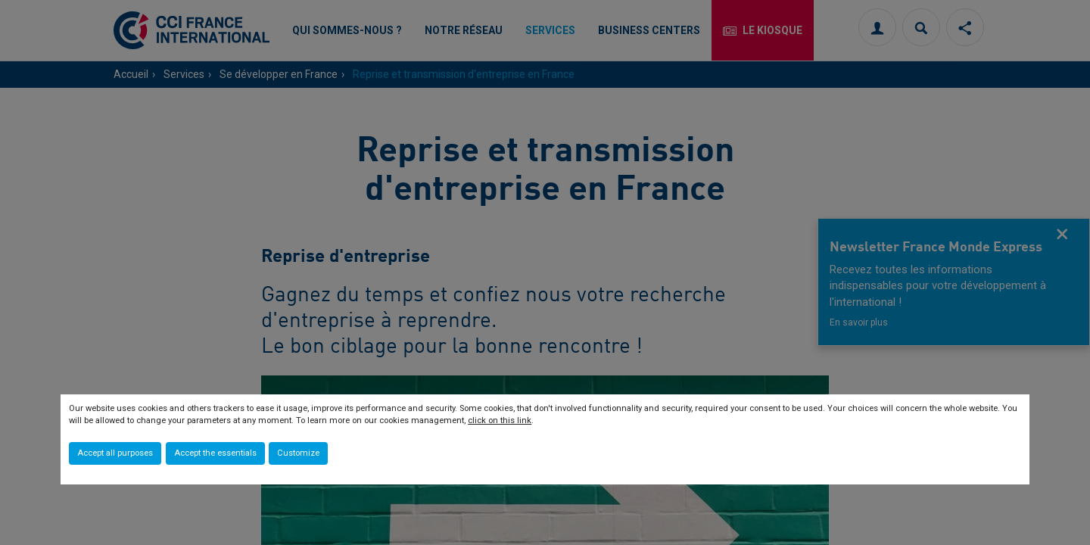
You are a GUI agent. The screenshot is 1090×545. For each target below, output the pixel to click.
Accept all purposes (115, 453)
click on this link (499, 420)
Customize (298, 453)
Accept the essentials (215, 453)
